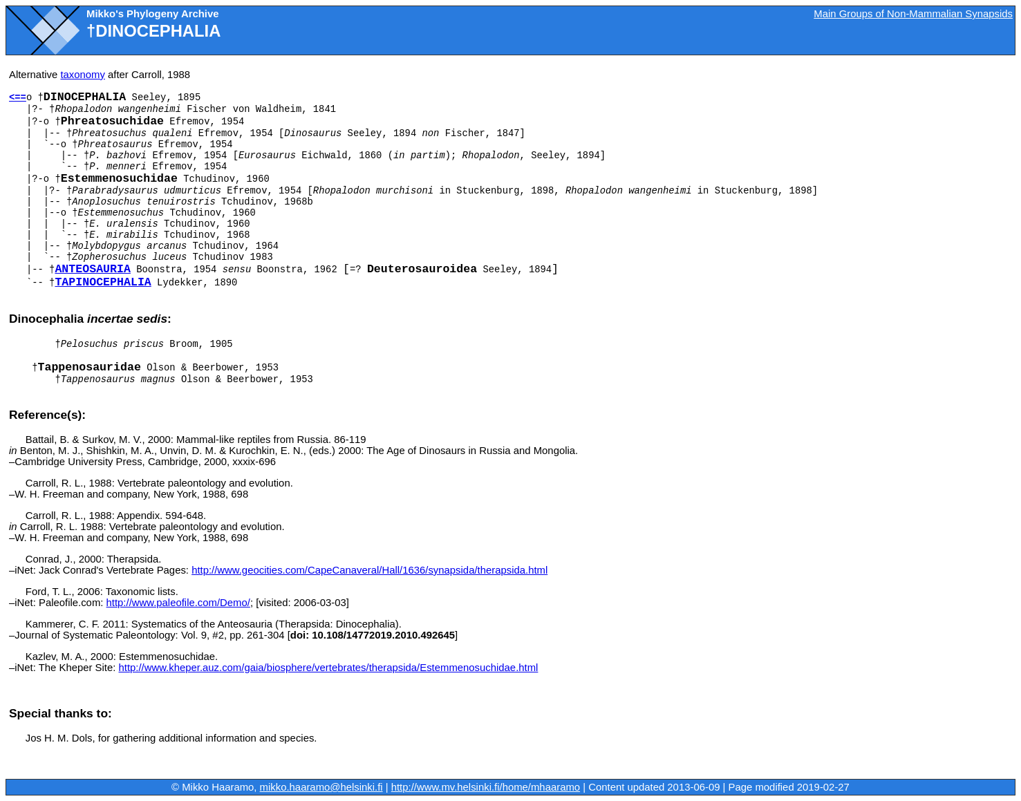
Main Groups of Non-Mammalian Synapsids (913, 13)
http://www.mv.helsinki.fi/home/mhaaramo (485, 787)
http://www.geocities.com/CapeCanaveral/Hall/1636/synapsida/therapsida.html (369, 570)
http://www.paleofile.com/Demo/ (178, 602)
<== (17, 97)
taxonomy (82, 74)
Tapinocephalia (103, 282)
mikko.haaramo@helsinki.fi (321, 787)
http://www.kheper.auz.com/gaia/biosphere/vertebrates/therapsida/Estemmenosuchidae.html (328, 667)
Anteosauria (93, 269)
